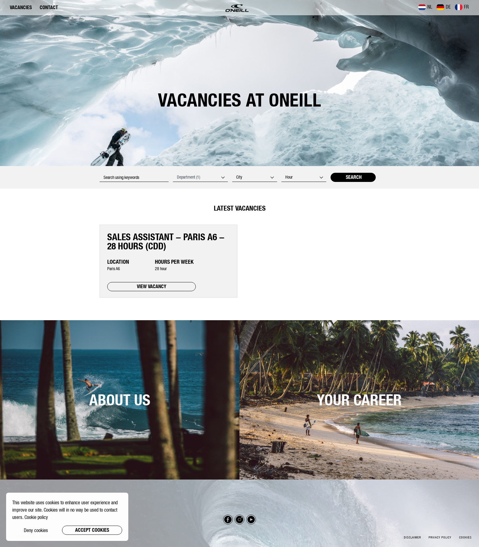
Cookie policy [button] (36, 517)
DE (444, 7)
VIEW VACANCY (151, 286)
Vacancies (21, 7)
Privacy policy (440, 537)
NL (425, 7)
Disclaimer (412, 537)
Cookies (465, 537)
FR (462, 7)
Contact (49, 7)
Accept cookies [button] (92, 530)
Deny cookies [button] (36, 530)
